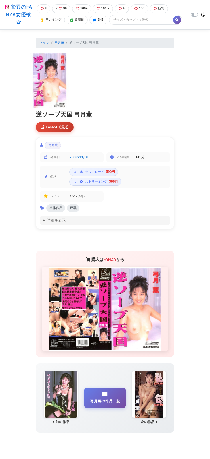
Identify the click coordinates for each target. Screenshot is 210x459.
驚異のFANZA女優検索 (18, 14)
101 (103, 8)
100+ (81, 8)
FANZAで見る (55, 127)
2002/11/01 (79, 157)
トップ (44, 42)
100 (139, 8)
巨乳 (159, 8)
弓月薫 (59, 42)
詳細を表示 (56, 220)
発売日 (77, 20)
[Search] (141, 20)
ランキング (51, 20)
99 (61, 8)
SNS (98, 20)
